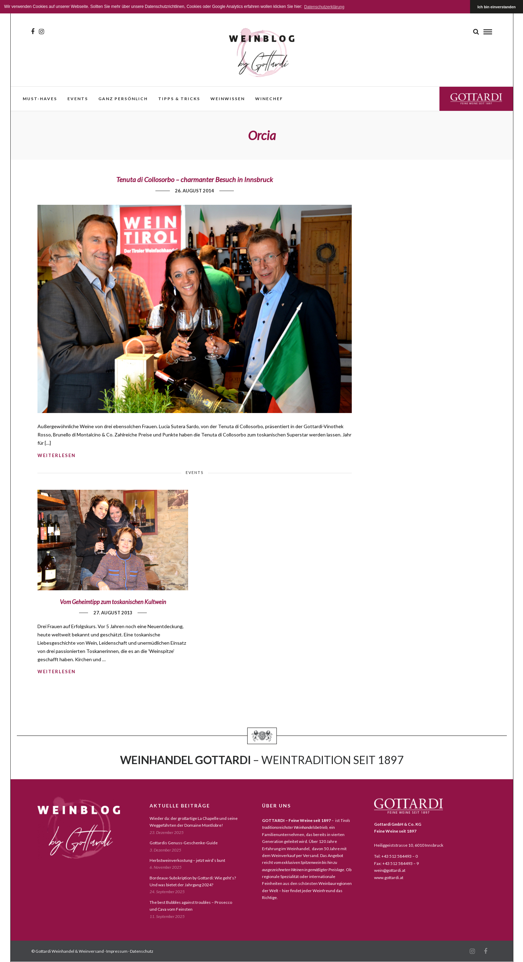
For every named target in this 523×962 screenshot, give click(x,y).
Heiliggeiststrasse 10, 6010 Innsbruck (408, 845)
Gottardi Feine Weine (476, 98)
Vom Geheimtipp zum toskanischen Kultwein (113, 601)
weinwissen (227, 98)
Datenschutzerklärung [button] (324, 6)
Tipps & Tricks (179, 98)
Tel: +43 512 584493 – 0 (396, 856)
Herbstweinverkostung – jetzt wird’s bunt (187, 860)
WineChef (269, 98)
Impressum (117, 951)
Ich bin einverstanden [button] (497, 7)
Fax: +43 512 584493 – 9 (396, 863)
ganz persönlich (123, 98)
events (77, 98)
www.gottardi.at (388, 877)
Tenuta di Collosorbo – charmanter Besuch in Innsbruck (194, 179)
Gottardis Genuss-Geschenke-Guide (184, 842)
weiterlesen (56, 455)
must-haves (40, 98)
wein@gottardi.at (389, 870)
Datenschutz (141, 951)
